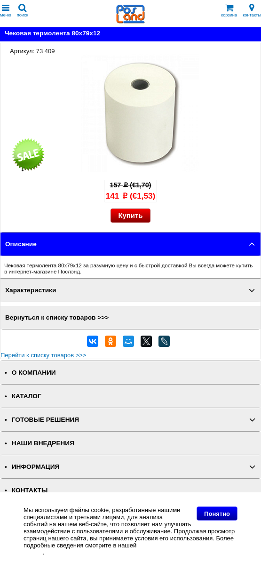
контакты (252, 10)
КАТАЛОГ (26, 396)
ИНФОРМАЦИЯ (36, 466)
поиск (22, 10)
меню (5, 10)
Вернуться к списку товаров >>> (57, 317)
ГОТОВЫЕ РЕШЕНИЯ (45, 419)
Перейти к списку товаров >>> (43, 355)
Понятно (217, 513)
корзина (229, 10)
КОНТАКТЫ (29, 490)
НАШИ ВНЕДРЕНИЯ (43, 443)
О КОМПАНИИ (34, 372)
